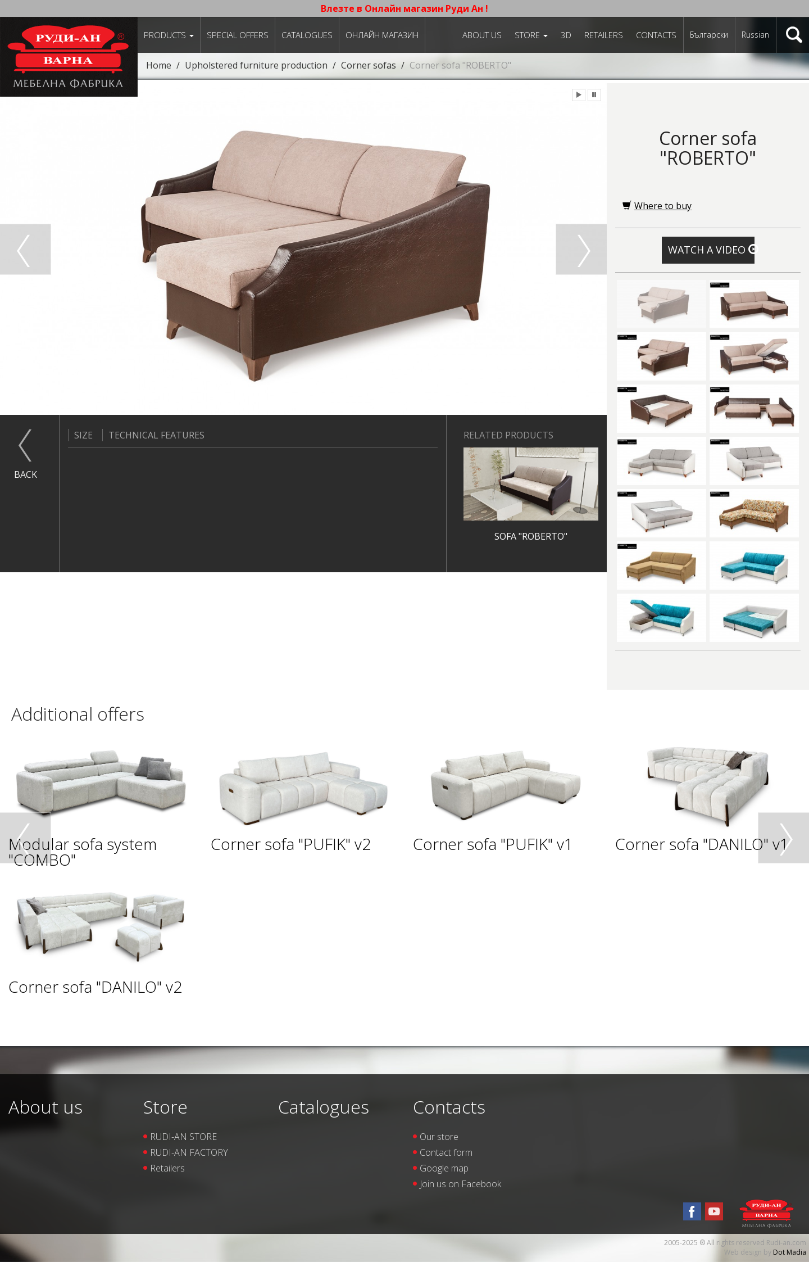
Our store (439, 1136)
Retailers (603, 34)
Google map (444, 1168)
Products (169, 34)
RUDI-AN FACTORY (189, 1152)
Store (531, 34)
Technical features (153, 435)
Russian (755, 34)
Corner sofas (368, 65)
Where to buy (657, 206)
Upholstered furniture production (256, 65)
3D (566, 34)
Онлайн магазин (382, 34)
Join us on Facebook (460, 1184)
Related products (508, 435)
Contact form (446, 1152)
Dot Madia (789, 1252)
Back (25, 474)
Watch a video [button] (711, 249)
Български (709, 34)
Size (80, 435)
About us (482, 34)
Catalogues (307, 34)
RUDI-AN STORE (183, 1136)
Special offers (238, 34)
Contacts (656, 34)
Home (158, 65)
